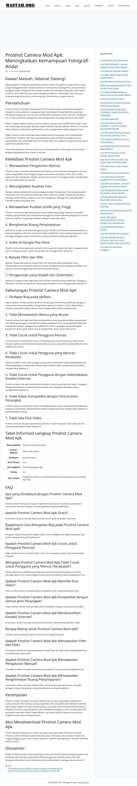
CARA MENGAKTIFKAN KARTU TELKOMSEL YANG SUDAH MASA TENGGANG (114, 112)
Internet (87, 6)
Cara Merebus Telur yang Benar (114, 60)
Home (47, 6)
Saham (68, 6)
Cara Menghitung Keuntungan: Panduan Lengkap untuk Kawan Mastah (35, 768)
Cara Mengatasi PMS (109, 119)
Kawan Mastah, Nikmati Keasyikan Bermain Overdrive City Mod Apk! (34, 771)
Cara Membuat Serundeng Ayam (114, 173)
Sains (77, 6)
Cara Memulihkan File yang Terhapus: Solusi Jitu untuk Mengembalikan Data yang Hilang (115, 240)
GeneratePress (83, 782)
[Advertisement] (68, 28)
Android (57, 6)
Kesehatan (99, 6)
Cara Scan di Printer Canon (112, 98)
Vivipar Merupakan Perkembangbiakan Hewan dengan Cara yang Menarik (112, 220)
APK (9, 766)
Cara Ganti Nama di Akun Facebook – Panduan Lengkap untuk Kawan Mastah (113, 126)
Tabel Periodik (123, 6)
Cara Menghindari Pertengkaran (114, 233)
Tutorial (111, 6)
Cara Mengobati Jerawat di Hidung (115, 81)
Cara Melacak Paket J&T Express (114, 71)
